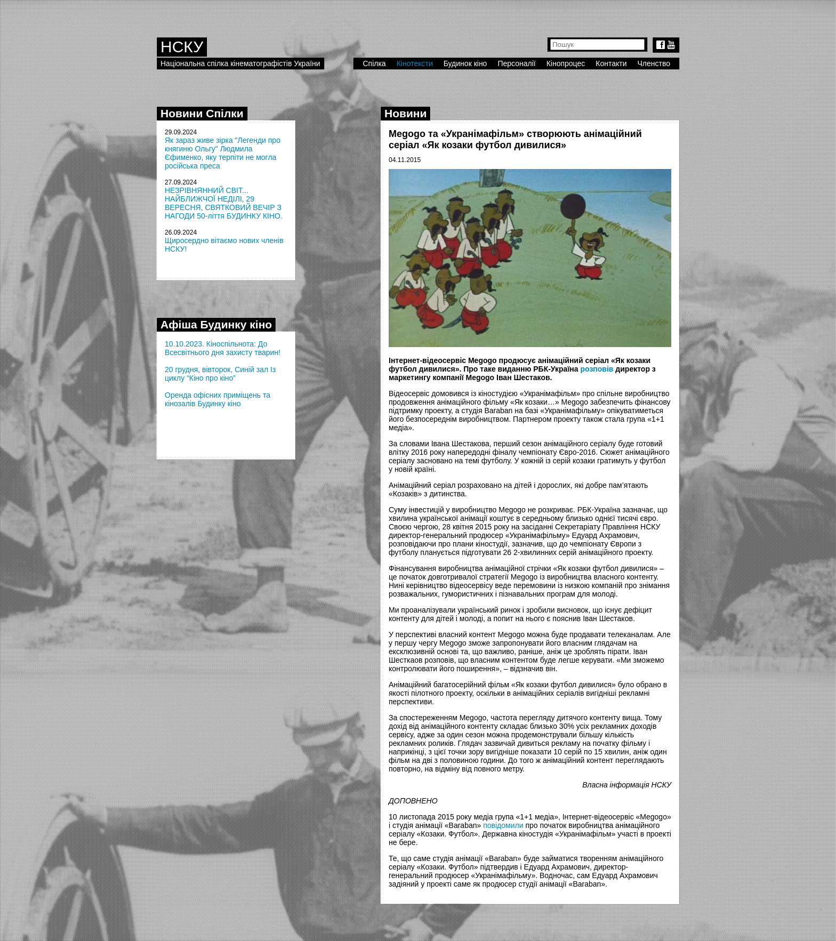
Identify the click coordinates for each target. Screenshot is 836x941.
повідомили (503, 825)
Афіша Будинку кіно (216, 324)
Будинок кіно (465, 63)
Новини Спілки (202, 113)
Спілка (374, 63)
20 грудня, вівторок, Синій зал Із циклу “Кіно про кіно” (220, 373)
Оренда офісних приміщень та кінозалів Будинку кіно (217, 399)
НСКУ (181, 46)
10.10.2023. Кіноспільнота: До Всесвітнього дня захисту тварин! (222, 348)
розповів (596, 369)
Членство (654, 63)
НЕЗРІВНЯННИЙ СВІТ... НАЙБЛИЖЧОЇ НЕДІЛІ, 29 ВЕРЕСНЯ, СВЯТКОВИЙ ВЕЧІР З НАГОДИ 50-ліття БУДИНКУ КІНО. (224, 203)
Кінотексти (415, 63)
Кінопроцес (565, 63)
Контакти (611, 63)
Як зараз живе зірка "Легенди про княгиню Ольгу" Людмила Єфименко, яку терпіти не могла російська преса (222, 153)
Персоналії (516, 63)
